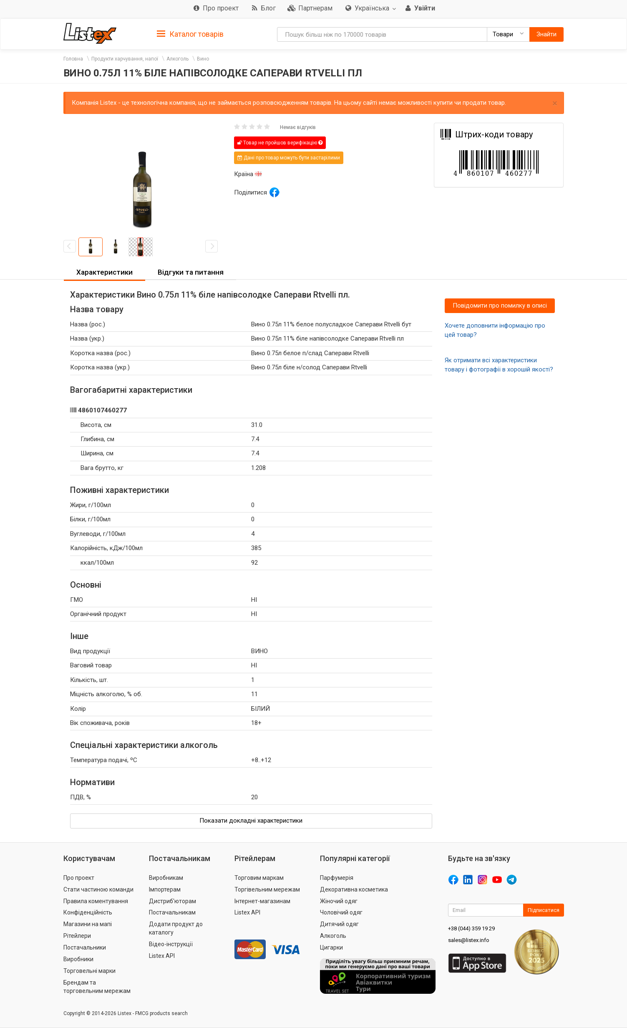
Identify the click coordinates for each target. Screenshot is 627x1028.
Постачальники (84, 947)
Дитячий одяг (339, 924)
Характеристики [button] (104, 272)
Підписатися (543, 910)
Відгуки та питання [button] (191, 272)
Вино (203, 59)
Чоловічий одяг (341, 912)
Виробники (78, 959)
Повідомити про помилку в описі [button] (500, 305)
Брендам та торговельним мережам (97, 986)
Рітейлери (77, 935)
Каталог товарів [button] (190, 34)
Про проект (78, 877)
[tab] (190, 33)
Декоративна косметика (354, 889)
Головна (73, 59)
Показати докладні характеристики (250, 820)
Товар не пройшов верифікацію (279, 143)
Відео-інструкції (171, 944)
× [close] (554, 103)
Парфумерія (336, 877)
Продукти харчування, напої (124, 59)
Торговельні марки (89, 970)
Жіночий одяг (339, 901)
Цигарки (331, 947)
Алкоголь (177, 59)
